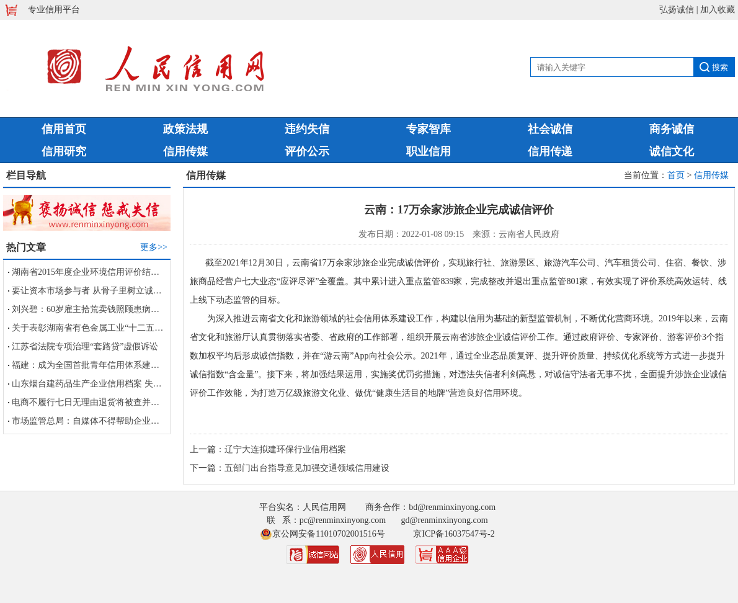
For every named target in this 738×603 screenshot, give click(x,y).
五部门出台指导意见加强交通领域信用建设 (307, 468)
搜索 (720, 67)
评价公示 (307, 151)
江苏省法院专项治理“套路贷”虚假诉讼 (85, 346)
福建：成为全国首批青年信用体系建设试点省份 (103, 365)
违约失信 (307, 129)
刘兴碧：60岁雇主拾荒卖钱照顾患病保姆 (90, 309)
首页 (676, 175)
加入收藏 (717, 9)
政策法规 (185, 129)
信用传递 (550, 151)
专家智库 (428, 129)
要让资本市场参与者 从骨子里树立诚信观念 (95, 290)
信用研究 (64, 151)
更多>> (153, 247)
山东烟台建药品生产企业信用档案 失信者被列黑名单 (113, 383)
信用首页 (64, 129)
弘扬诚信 (676, 9)
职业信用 (428, 151)
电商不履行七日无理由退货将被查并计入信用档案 (107, 402)
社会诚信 (550, 129)
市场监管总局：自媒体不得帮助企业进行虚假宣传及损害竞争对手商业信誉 (155, 421)
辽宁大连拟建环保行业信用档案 (285, 449)
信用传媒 (185, 151)
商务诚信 (671, 129)
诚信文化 (671, 151)
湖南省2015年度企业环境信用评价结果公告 (94, 272)
